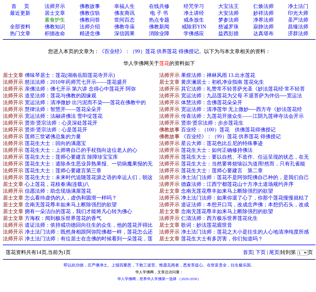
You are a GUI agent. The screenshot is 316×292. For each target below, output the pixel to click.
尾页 (274, 252)
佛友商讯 (124, 13)
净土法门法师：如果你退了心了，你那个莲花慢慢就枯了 (245, 198)
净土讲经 (194, 13)
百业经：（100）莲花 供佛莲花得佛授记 (228, 130)
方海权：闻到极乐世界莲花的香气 (63, 218)
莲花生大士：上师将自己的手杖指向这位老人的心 (81, 150)
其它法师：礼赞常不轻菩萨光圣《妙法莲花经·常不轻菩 (243, 89)
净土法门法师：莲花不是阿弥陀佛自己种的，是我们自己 (245, 177)
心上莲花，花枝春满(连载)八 (57, 184)
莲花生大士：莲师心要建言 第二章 (222, 170)
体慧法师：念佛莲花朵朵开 (211, 102)
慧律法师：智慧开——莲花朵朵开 (63, 109)
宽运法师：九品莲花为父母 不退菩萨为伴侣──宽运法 (241, 95)
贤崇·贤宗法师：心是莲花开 (56, 130)
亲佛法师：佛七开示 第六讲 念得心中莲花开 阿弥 (80, 89)
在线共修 (159, 6)
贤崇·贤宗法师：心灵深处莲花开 (61, 123)
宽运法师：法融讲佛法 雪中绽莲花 (64, 116)
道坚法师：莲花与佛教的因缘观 (60, 95)
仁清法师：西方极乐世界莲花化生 (219, 218)
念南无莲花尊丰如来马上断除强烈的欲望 (227, 191)
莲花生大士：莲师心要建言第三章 (63, 170)
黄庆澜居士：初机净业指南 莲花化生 (222, 82)
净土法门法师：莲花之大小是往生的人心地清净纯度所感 (245, 232)
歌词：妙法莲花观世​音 (206, 225)
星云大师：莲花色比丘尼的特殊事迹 (222, 143)
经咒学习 (194, 6)
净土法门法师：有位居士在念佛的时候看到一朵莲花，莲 (89, 238)
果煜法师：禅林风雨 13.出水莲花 (218, 75)
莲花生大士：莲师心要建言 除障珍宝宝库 (71, 157)
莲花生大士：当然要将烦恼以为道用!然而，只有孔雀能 (243, 164)
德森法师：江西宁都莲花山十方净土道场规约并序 (237, 184)
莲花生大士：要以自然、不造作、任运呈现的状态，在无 (245, 157)
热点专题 (159, 20)
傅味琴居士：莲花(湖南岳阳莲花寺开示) (70, 75)
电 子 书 (159, 13)
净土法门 (298, 6)
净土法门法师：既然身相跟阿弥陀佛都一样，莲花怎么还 (89, 232)
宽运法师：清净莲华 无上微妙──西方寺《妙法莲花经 (241, 109)
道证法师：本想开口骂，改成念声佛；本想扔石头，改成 (245, 204)
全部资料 (20, 27)
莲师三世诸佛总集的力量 (53, 136)
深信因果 (124, 33)
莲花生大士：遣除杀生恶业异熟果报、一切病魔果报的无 (89, 164)
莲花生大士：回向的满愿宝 (55, 143)
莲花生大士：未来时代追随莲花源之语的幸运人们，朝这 (89, 177)
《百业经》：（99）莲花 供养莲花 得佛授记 (149, 51)
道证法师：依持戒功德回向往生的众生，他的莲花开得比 (89, 225)
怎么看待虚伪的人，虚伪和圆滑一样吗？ (71, 198)
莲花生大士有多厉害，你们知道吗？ (222, 238)
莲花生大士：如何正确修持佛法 (217, 150)
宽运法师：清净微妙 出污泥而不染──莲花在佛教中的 (85, 102)
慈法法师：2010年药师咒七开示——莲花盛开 (76, 82)
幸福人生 (124, 6)
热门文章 (20, 33)
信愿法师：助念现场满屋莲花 (58, 191)
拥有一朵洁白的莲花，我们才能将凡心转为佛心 (78, 211)
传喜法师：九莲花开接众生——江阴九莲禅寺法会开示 (242, 116)
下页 (260, 252)
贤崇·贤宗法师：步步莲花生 (212, 123)
